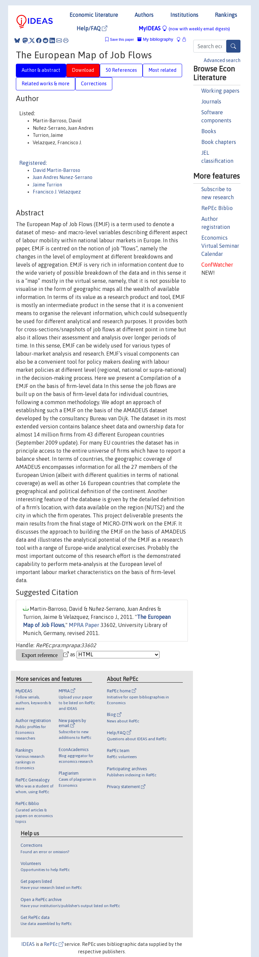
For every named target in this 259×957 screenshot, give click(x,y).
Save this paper (122, 39)
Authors (144, 15)
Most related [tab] (162, 70)
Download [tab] (83, 70)
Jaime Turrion (47, 184)
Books (208, 131)
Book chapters (218, 142)
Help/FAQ (92, 28)
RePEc (53, 944)
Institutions (184, 15)
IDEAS (28, 944)
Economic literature (93, 15)
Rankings (226, 15)
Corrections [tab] (94, 83)
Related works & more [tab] (45, 83)
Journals (211, 101)
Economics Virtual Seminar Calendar (220, 246)
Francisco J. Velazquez (57, 192)
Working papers (220, 91)
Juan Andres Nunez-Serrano (62, 177)
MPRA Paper (84, 625)
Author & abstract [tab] (41, 70)
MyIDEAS (184, 28)
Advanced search (222, 60)
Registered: (33, 163)
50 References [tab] (121, 70)
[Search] (233, 46)
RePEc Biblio (217, 208)
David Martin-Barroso (56, 170)
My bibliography (155, 39)
